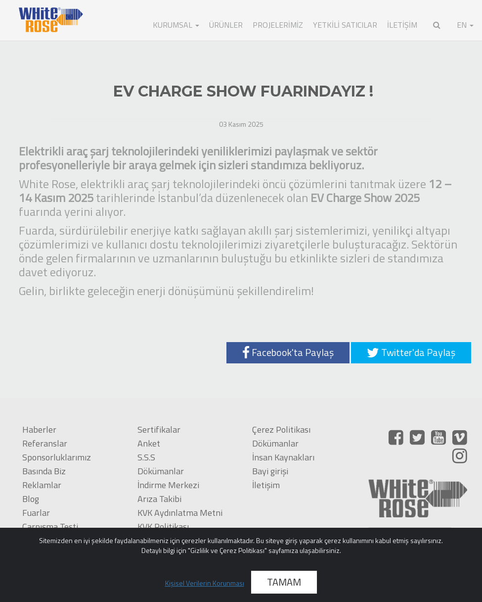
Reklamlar (41, 485)
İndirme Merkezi (168, 485)
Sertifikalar (158, 429)
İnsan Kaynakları (283, 457)
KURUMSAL (176, 25)
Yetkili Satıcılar (345, 25)
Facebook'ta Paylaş (288, 352)
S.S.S (146, 457)
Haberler (39, 429)
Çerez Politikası (281, 429)
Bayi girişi (270, 471)
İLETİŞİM (402, 25)
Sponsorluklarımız (56, 457)
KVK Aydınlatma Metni (179, 512)
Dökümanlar (160, 471)
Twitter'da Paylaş (411, 352)
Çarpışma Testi (50, 526)
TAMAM (284, 582)
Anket (148, 443)
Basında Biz (44, 471)
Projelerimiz (278, 25)
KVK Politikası (163, 526)
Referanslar (44, 443)
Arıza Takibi (159, 498)
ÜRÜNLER (226, 25)
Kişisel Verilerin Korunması (204, 583)
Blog (30, 498)
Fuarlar (36, 512)
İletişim (266, 485)
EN (465, 25)
